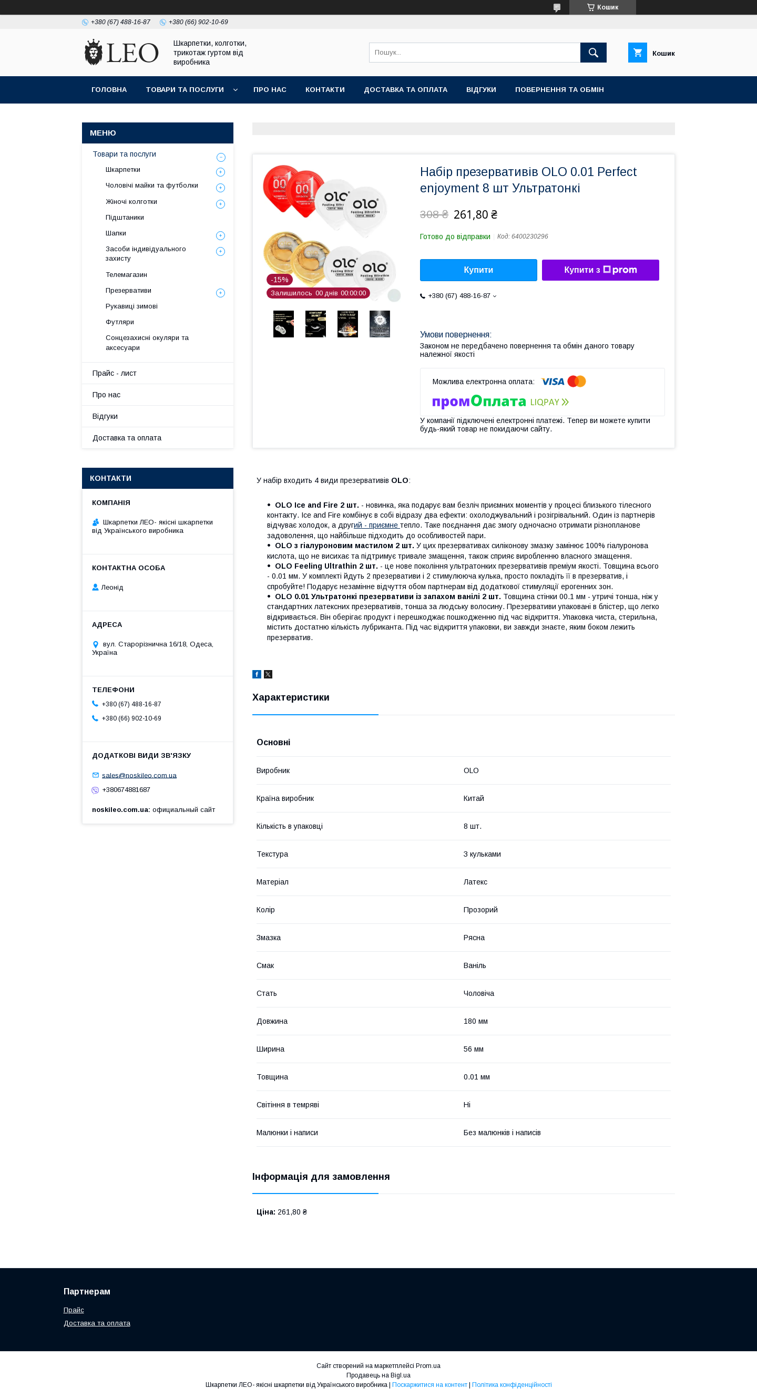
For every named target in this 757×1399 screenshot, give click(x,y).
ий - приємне (377, 525)
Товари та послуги (185, 90)
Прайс (74, 1310)
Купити (479, 269)
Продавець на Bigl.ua (378, 1375)
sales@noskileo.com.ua (139, 775)
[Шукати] (593, 53)
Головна (109, 90)
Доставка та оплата (405, 90)
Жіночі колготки (131, 201)
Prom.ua (428, 1366)
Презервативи (128, 290)
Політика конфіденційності (512, 1384)
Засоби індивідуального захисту (146, 253)
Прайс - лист (115, 373)
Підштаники (125, 217)
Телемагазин (126, 275)
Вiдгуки (481, 90)
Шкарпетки (123, 169)
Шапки (116, 233)
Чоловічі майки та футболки (152, 185)
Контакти (325, 90)
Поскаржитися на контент (429, 1384)
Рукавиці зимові (132, 306)
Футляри (120, 322)
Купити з (600, 270)
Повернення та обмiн (559, 90)
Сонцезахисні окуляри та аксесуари (147, 342)
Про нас (270, 90)
